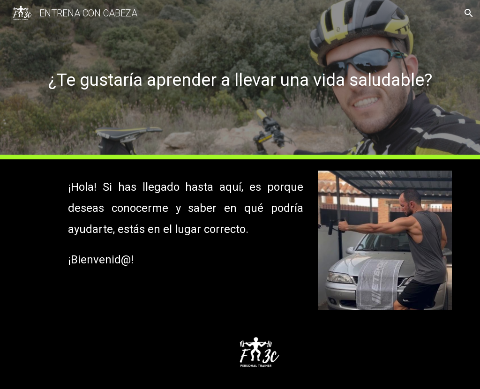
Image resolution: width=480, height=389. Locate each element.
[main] (240, 80)
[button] (469, 13)
